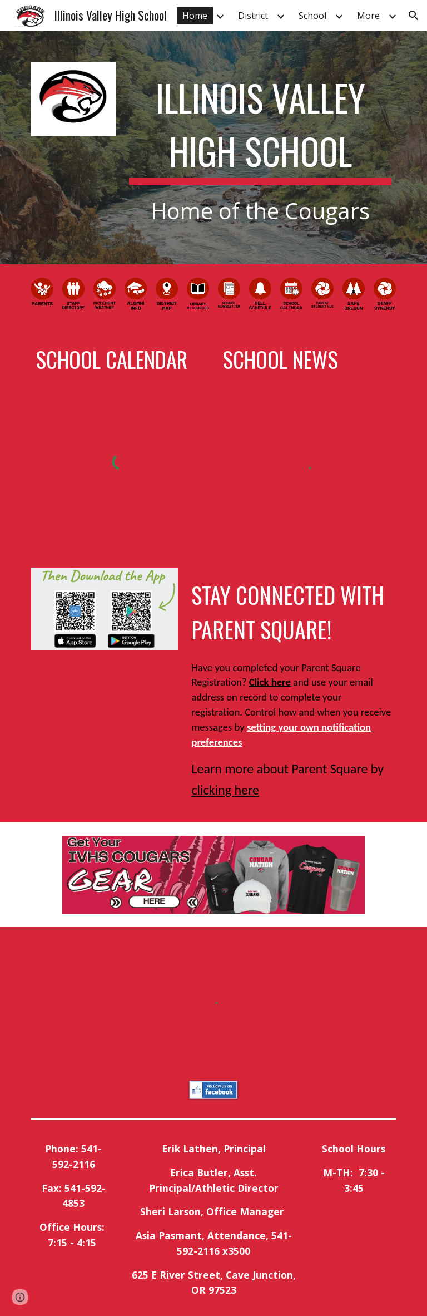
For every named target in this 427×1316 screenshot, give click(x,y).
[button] (413, 15)
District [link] (253, 15)
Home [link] (194, 15)
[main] (260, 147)
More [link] (368, 15)
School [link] (312, 15)
